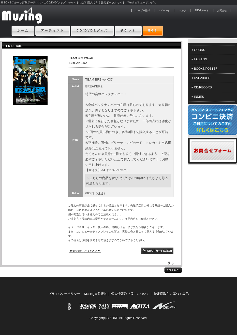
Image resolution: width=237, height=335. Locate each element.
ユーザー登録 (142, 10)
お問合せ (222, 10)
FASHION (200, 59)
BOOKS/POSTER (205, 68)
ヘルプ (182, 10)
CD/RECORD (203, 87)
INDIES (199, 97)
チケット (128, 30)
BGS (153, 30)
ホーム (23, 30)
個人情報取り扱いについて (130, 294)
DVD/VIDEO (202, 78)
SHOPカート (201, 10)
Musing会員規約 (95, 294)
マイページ (164, 10)
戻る (170, 263)
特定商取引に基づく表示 (171, 294)
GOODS (199, 50)
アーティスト (52, 30)
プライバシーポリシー (64, 294)
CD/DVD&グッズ (92, 30)
